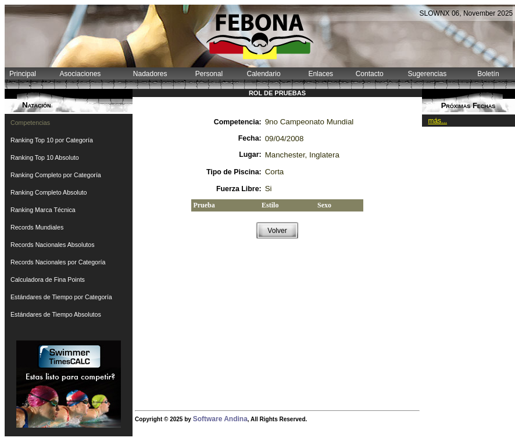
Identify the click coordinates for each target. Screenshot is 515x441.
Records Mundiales (36, 227)
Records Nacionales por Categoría (57, 262)
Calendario (264, 74)
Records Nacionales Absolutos (52, 244)
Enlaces (320, 74)
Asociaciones (80, 74)
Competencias (30, 122)
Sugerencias (426, 74)
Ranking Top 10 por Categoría (51, 140)
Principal (22, 74)
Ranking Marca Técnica (43, 209)
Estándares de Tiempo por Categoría (61, 296)
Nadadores (150, 74)
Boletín (488, 74)
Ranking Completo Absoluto (48, 192)
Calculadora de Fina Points (47, 279)
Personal (209, 74)
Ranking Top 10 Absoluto (44, 157)
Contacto (370, 74)
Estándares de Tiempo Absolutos (55, 314)
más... (437, 121)
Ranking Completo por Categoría (55, 174)
